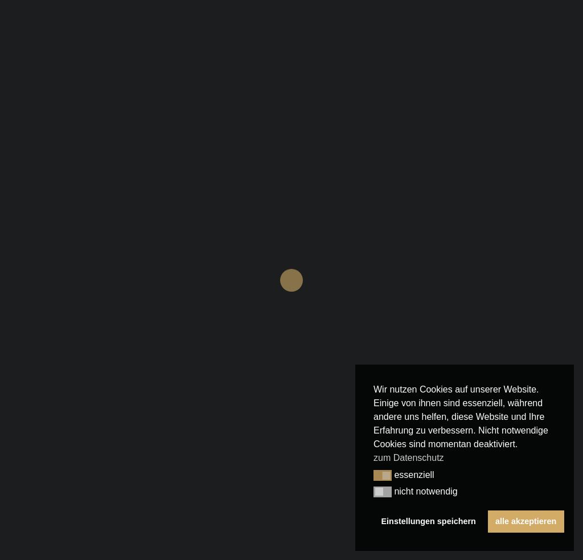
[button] (382, 475)
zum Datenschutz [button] (408, 458)
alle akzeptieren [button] (525, 521)
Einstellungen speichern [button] (428, 521)
